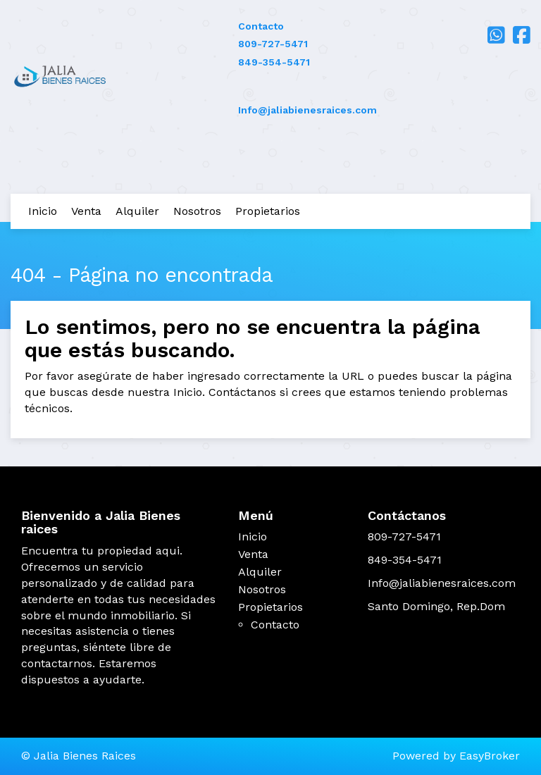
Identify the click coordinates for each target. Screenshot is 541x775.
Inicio (42, 211)
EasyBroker (489, 755)
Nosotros (197, 211)
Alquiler (137, 211)
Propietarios (267, 211)
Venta (86, 211)
